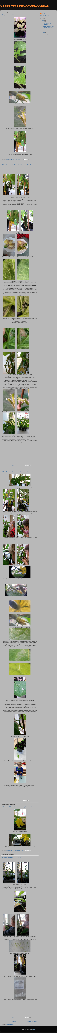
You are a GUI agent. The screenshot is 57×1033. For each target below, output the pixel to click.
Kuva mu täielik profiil (44, 15)
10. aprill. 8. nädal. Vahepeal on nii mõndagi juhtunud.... (17, 472)
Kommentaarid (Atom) (10, 1024)
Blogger (33, 1029)
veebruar (45, 34)
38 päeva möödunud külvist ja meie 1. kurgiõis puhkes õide (18, 807)
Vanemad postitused (31, 1021)
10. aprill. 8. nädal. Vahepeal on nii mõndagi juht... (48, 30)
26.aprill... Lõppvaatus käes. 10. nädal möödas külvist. (16, 164)
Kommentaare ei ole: (19, 465)
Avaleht (14, 1021)
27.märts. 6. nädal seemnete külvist (11, 857)
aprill (44, 21)
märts (44, 32)
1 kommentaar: (18, 159)
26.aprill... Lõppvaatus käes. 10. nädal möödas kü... (48, 27)
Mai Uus (43, 13)
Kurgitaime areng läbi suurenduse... (11, 14)
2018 (43, 20)
